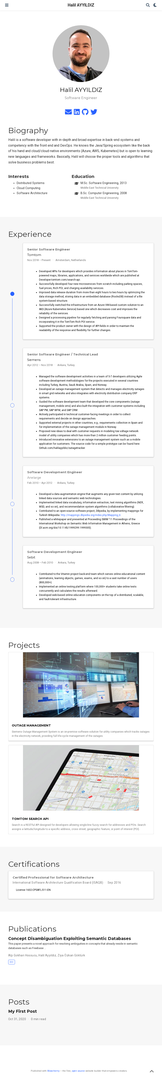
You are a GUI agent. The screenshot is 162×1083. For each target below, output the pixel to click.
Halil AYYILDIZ (81, 5)
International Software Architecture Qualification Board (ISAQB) (58, 882)
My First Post (22, 1011)
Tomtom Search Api (30, 819)
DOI (11, 962)
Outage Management (31, 725)
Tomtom (34, 255)
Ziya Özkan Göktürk (71, 955)
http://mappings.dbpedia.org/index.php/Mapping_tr (90, 515)
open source (78, 1071)
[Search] (148, 5)
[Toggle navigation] (6, 5)
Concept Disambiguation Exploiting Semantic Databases (69, 938)
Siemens (33, 360)
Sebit (31, 557)
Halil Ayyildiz (47, 955)
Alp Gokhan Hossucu (22, 955)
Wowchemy (53, 1071)
